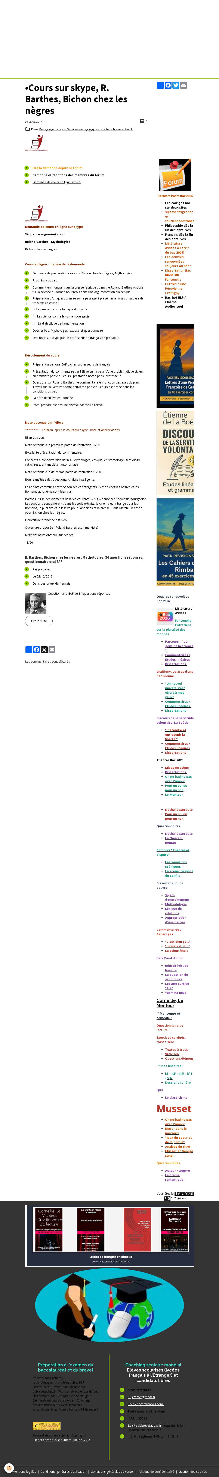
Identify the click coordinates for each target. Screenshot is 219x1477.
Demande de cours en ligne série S (57, 182)
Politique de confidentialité (156, 1471)
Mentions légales (24, 1471)
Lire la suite (39, 621)
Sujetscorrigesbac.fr (141, 1397)
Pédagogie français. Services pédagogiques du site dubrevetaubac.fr (86, 129)
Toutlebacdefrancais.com (146, 1404)
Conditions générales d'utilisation (63, 1471)
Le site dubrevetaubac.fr (145, 1425)
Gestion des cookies (193, 1471)
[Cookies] (9, 1468)
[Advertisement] (175, 121)
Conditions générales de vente (112, 1471)
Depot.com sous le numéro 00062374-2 (62, 1440)
